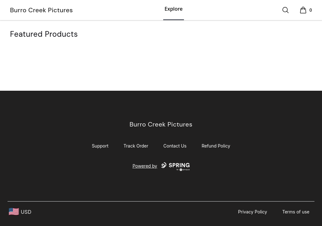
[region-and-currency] (20, 212)
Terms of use (295, 211)
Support (100, 145)
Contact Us (175, 145)
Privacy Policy (252, 211)
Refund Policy (216, 145)
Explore (173, 8)
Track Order (136, 145)
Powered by (160, 166)
